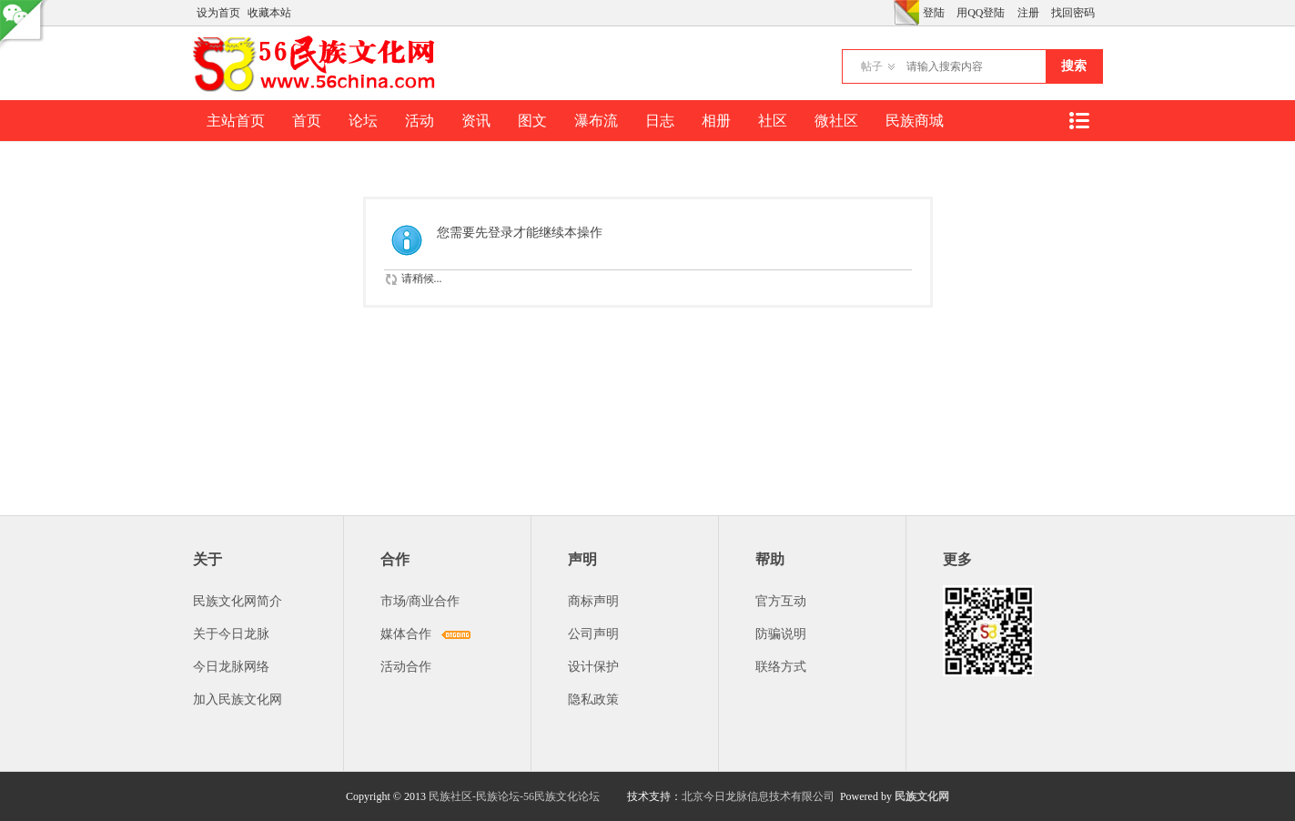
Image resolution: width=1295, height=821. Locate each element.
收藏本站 (269, 12)
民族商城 (914, 120)
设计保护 (593, 667)
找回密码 (1073, 12)
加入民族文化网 (237, 699)
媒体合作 (405, 634)
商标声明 (593, 601)
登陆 (934, 12)
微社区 (836, 120)
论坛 (363, 120)
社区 (772, 120)
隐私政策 (593, 699)
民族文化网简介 (237, 601)
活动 (419, 120)
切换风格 (906, 12)
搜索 (1074, 66)
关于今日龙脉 (231, 634)
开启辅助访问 (889, 13)
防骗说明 (780, 634)
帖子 (872, 66)
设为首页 (218, 12)
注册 (1028, 12)
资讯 (476, 120)
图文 (532, 120)
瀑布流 (596, 120)
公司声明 (593, 634)
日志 (659, 120)
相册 (716, 120)
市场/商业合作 (420, 601)
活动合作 (405, 667)
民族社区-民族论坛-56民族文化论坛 (514, 796)
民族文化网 (922, 796)
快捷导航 (1079, 120)
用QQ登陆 (980, 12)
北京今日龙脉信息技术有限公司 (758, 796)
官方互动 (780, 601)
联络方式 (780, 667)
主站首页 (236, 120)
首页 (306, 120)
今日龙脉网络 (231, 667)
